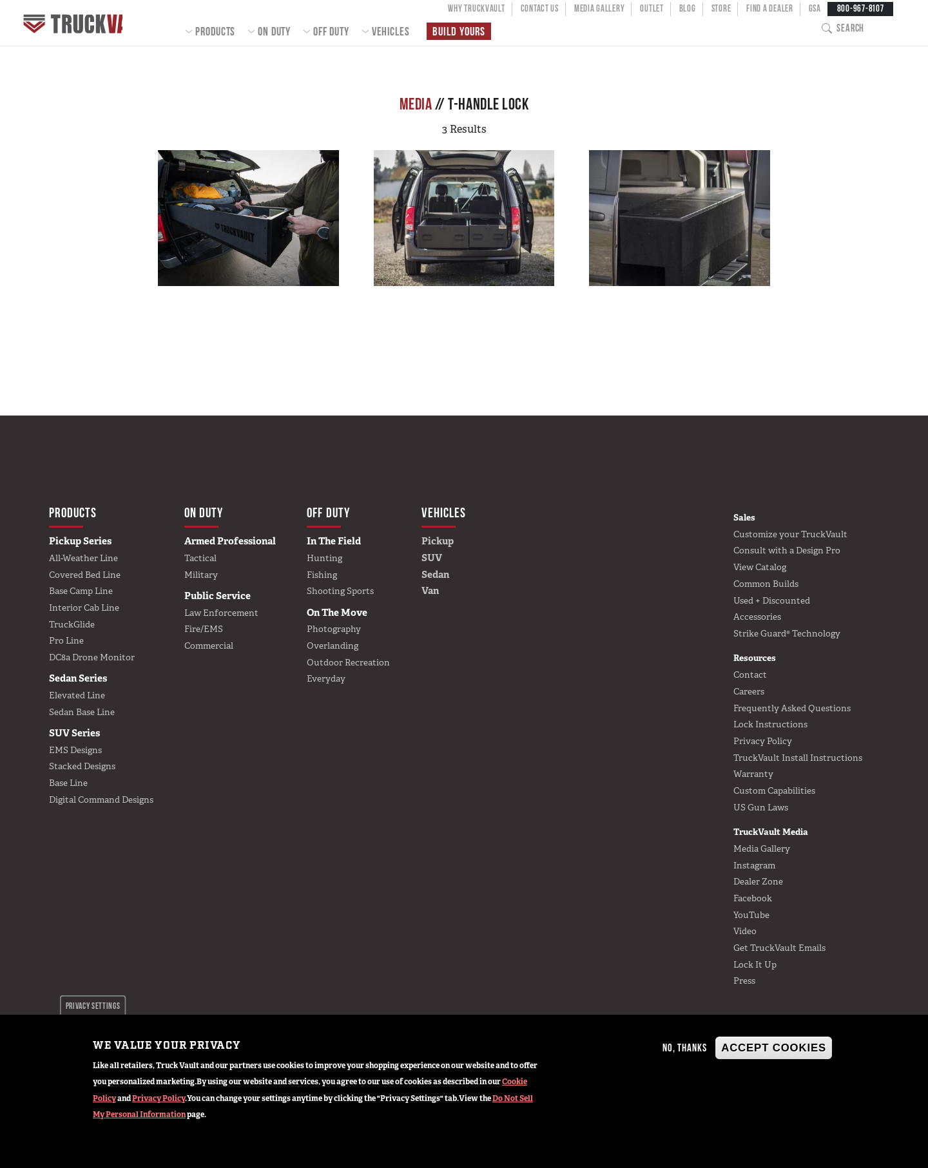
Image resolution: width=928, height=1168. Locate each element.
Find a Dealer (769, 8)
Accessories (757, 616)
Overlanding (332, 645)
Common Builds (765, 583)
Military (201, 574)
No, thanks (684, 1047)
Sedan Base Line (82, 712)
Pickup (437, 541)
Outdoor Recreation (348, 662)
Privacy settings (93, 1005)
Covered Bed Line (85, 574)
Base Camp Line (81, 591)
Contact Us (540, 8)
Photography (334, 629)
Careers (748, 691)
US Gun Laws (760, 807)
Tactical (200, 558)
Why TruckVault (476, 8)
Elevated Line (77, 695)
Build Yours (457, 31)
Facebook (752, 898)
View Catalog (759, 567)
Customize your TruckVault (790, 534)
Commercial (208, 645)
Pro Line (66, 640)
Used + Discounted (771, 600)
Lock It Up (755, 964)
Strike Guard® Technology (786, 633)
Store (721, 8)
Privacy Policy (158, 1098)
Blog (687, 8)
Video (745, 931)
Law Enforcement (221, 612)
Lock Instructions (770, 724)
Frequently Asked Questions (792, 708)
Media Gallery (599, 8)
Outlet (651, 8)
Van (430, 590)
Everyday (326, 678)
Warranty (753, 774)
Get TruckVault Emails (779, 947)
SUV (431, 557)
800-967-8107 (860, 8)
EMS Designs (75, 750)
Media (416, 104)
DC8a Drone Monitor (92, 657)
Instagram (754, 865)
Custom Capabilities (774, 790)
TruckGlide (72, 624)
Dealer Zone (758, 881)
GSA (815, 8)
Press (744, 980)
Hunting (324, 558)
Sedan (435, 574)
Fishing (322, 574)
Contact (750, 674)
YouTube (751, 915)
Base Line (68, 783)
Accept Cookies (773, 1048)
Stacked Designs (82, 766)
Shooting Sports (340, 591)
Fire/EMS (203, 629)
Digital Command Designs (101, 799)
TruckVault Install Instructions (797, 757)
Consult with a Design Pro (786, 550)
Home (80, 23)
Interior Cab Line (84, 607)
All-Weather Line (83, 558)
